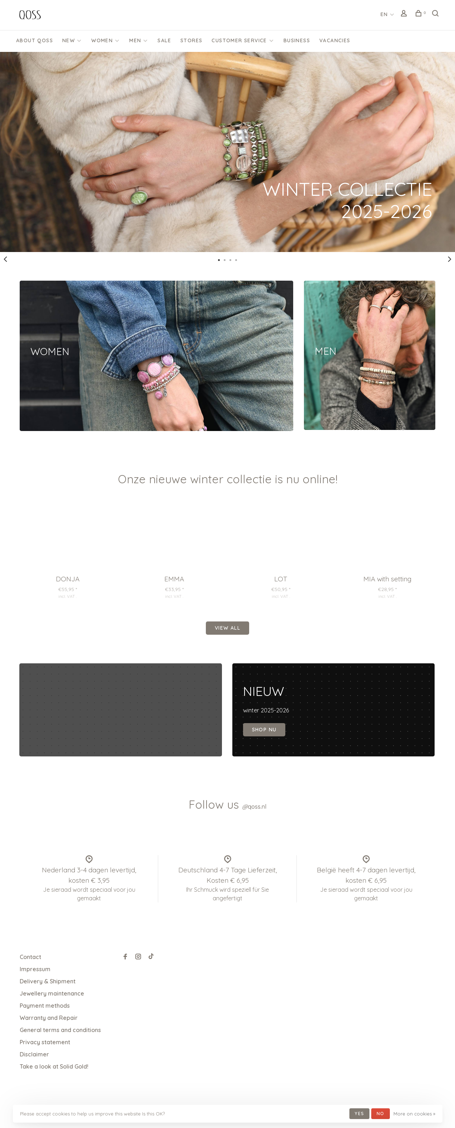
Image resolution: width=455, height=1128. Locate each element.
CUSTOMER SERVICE (239, 40)
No (380, 1113)
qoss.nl (254, 806)
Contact (30, 956)
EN (384, 14)
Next (449, 259)
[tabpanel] (227, 152)
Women (102, 40)
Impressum (35, 969)
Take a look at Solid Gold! (54, 1066)
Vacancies (334, 40)
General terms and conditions (60, 1029)
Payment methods (45, 1005)
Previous (5, 259)
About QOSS (34, 40)
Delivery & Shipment (48, 981)
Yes (359, 1113)
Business (297, 40)
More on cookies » (414, 1114)
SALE (164, 40)
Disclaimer (34, 1054)
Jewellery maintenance (52, 993)
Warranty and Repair (49, 1017)
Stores (191, 40)
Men (135, 40)
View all (227, 628)
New (68, 40)
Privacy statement (45, 1042)
